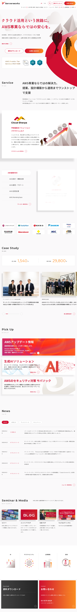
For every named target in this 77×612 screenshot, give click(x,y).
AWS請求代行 (13, 173)
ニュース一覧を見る (68, 485)
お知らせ (13, 422)
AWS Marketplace (15, 197)
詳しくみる (50, 202)
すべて (5, 422)
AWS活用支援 (14, 191)
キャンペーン (37, 422)
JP (41, 3)
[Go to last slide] (3, 314)
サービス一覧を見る (24, 204)
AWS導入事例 (31, 7)
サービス (24, 7)
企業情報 (67, 7)
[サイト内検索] (50, 3)
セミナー (46, 7)
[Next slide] (21, 314)
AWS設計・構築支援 (16, 179)
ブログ (57, 7)
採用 (73, 7)
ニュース (51, 7)
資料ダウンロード (57, 3)
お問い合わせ (70, 3)
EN (45, 3)
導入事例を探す (69, 314)
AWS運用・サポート (16, 185)
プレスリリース (25, 422)
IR (62, 7)
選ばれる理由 (39, 7)
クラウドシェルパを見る (19, 151)
